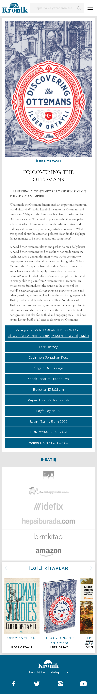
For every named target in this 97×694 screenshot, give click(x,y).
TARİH (84, 336)
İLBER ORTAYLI (48, 161)
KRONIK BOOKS (37, 336)
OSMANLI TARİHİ (64, 336)
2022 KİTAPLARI (43, 330)
